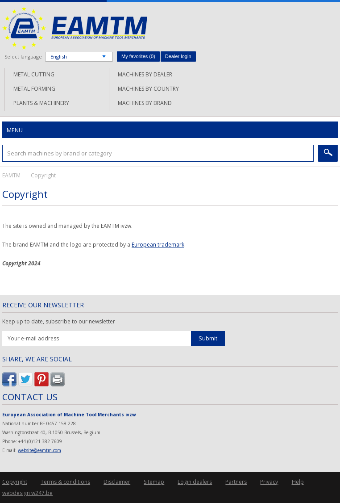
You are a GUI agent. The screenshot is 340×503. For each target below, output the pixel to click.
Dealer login (178, 56)
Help (298, 482)
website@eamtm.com (39, 450)
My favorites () (138, 56)
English (58, 56)
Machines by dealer (145, 74)
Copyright (14, 482)
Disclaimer (117, 482)
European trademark (158, 244)
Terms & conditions (65, 482)
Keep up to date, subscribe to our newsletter (58, 321)
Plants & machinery (41, 103)
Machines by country (148, 88)
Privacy (269, 482)
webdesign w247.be (27, 493)
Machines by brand (145, 103)
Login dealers (195, 482)
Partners (236, 482)
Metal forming (34, 88)
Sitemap (154, 482)
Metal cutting (33, 74)
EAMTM (74, 28)
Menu (15, 130)
